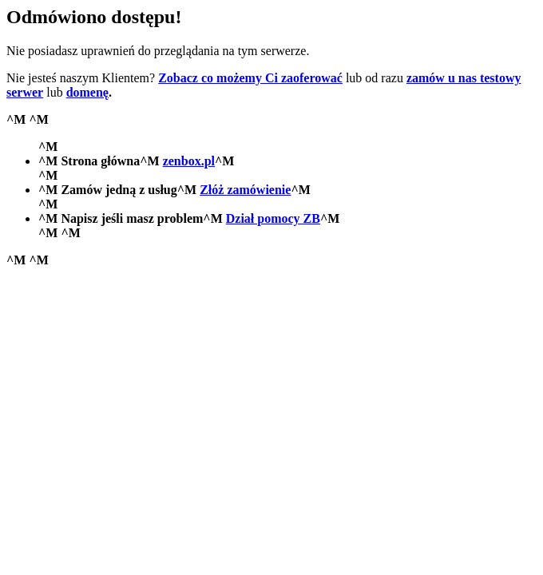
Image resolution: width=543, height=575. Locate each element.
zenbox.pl (189, 161)
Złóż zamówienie (245, 189)
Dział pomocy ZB (273, 218)
